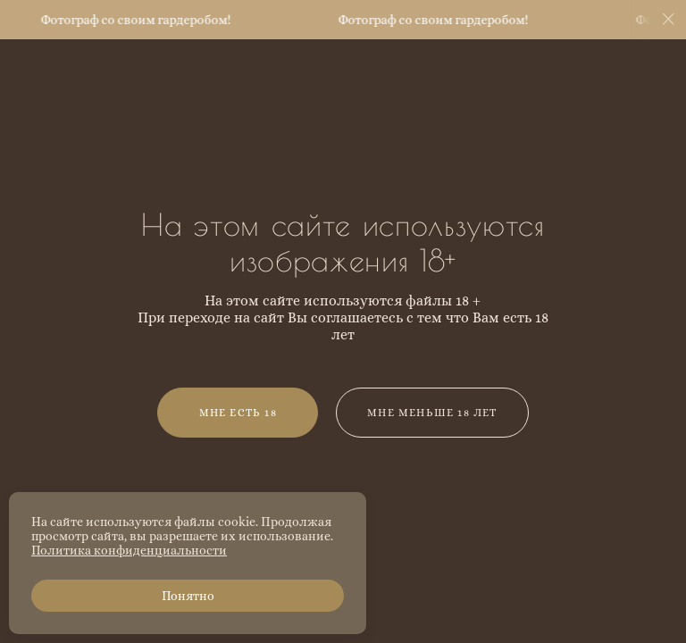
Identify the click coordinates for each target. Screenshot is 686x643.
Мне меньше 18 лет (432, 412)
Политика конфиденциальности (129, 550)
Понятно (188, 596)
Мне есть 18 (238, 412)
